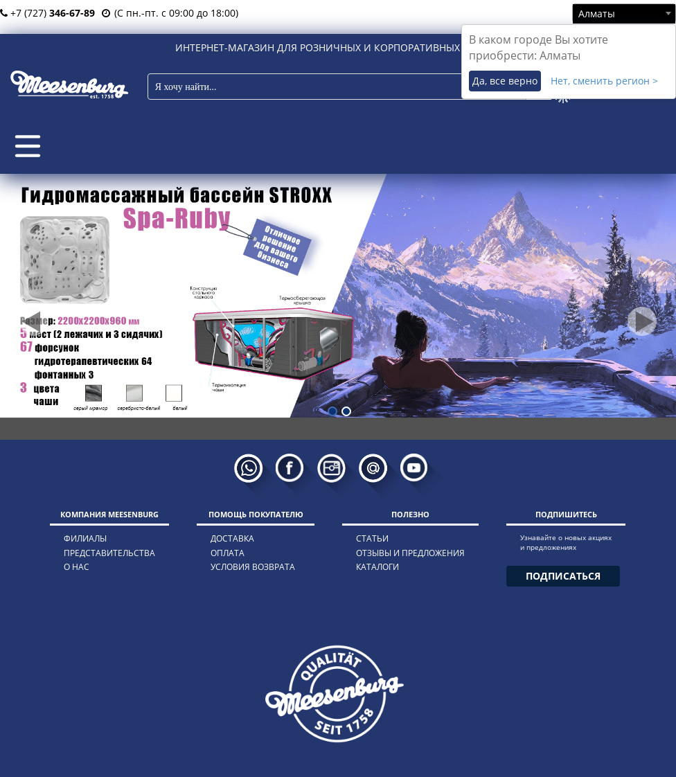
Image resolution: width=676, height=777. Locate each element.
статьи (372, 538)
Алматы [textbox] (596, 13)
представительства (109, 553)
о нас (76, 567)
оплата (227, 553)
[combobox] (624, 13)
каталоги (377, 567)
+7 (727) (47, 12)
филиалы (85, 538)
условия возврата (253, 567)
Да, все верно (504, 80)
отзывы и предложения (410, 553)
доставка (232, 538)
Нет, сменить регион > (604, 80)
